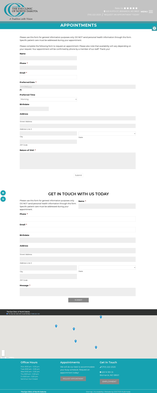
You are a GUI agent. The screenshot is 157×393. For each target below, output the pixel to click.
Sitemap (89, 392)
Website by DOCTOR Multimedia (117, 392)
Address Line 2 (26, 129)
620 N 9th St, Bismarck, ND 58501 (122, 10)
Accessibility (98, 392)
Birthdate (24, 104)
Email (23, 73)
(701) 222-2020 (94, 14)
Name (23, 54)
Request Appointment (73, 379)
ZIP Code (24, 145)
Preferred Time (27, 95)
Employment (109, 381)
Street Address (26, 122)
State (81, 137)
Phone (24, 63)
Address (24, 114)
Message (25, 285)
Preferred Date (28, 82)
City (21, 137)
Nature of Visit (28, 150)
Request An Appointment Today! (121, 14)
